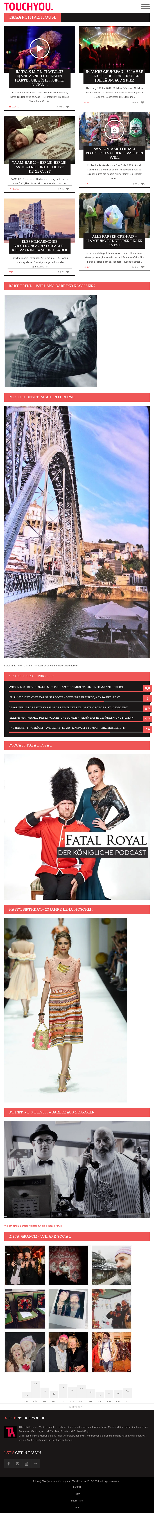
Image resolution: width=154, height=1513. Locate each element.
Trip (11, 272)
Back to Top (75, 1407)
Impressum (77, 1500)
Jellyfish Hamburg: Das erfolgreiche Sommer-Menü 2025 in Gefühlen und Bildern (71, 717)
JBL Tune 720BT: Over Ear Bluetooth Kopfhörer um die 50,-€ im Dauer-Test (64, 697)
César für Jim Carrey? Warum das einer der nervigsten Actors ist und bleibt (68, 707)
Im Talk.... (14, 106)
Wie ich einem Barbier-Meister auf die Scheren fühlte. (33, 1225)
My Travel (14, 189)
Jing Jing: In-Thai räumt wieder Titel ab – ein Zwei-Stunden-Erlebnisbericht (67, 727)
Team (77, 1493)
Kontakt (77, 1487)
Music (86, 102)
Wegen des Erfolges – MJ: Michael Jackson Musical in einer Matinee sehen (66, 687)
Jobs (77, 1507)
